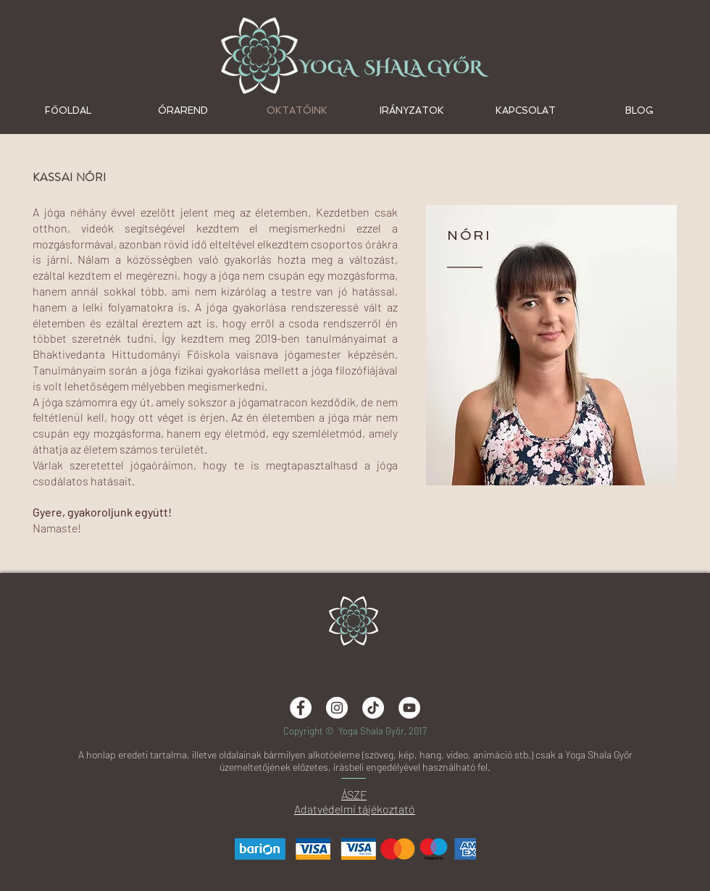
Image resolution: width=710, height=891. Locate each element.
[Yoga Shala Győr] (409, 708)
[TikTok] (373, 708)
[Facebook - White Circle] (301, 708)
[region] (551, 345)
